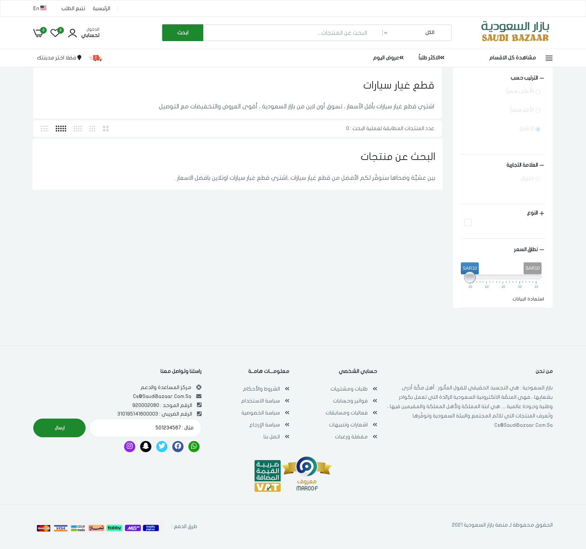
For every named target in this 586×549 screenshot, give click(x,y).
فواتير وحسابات (350, 401)
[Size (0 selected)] (502, 165)
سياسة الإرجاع (264, 425)
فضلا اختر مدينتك (59, 58)
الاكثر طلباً (431, 58)
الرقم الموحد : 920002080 (162, 405)
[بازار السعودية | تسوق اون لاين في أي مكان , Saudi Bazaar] (515, 42)
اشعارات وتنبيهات (348, 425)
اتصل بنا (271, 436)
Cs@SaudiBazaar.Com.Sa (523, 425)
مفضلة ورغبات (351, 436)
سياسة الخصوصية (260, 413)
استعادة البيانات (528, 299)
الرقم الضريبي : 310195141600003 (154, 414)
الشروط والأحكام (261, 389)
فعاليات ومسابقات (347, 413)
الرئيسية (101, 8)
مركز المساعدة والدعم (166, 387)
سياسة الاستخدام (260, 401)
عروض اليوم (388, 58)
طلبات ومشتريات (349, 389)
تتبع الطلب (73, 8)
